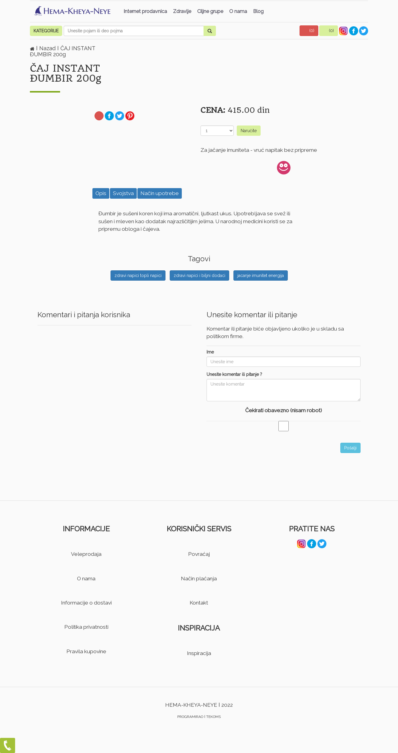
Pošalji (350, 447)
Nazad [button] (48, 48)
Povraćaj (199, 554)
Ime (210, 352)
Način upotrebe (159, 193)
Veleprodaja (86, 554)
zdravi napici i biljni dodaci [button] (199, 275)
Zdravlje (182, 11)
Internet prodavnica (145, 11)
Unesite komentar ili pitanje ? (234, 374)
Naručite (249, 130)
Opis (100, 193)
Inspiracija (199, 653)
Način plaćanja (199, 578)
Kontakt (199, 603)
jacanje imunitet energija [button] (260, 275)
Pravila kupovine (86, 651)
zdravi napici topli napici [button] (138, 275)
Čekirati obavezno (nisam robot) (283, 410)
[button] (309, 30)
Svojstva (123, 193)
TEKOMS (213, 717)
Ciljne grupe (210, 11)
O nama (238, 11)
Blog (258, 11)
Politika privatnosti (86, 627)
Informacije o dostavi (86, 603)
